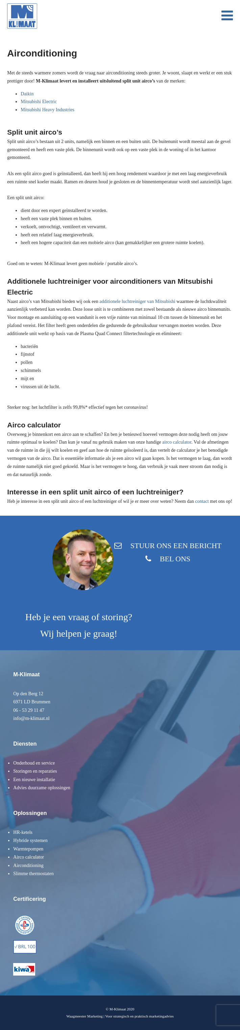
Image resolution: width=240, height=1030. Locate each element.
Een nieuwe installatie (34, 779)
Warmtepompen (28, 848)
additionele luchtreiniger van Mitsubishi (137, 301)
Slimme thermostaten (33, 873)
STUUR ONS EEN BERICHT (176, 545)
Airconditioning (28, 865)
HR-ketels (22, 832)
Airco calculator (28, 857)
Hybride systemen (30, 840)
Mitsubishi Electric (39, 101)
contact (202, 501)
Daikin (27, 93)
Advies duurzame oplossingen (41, 787)
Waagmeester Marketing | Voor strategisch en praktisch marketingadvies (120, 1016)
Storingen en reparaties (35, 771)
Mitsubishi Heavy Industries (47, 109)
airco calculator (176, 442)
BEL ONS (175, 559)
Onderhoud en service (34, 763)
